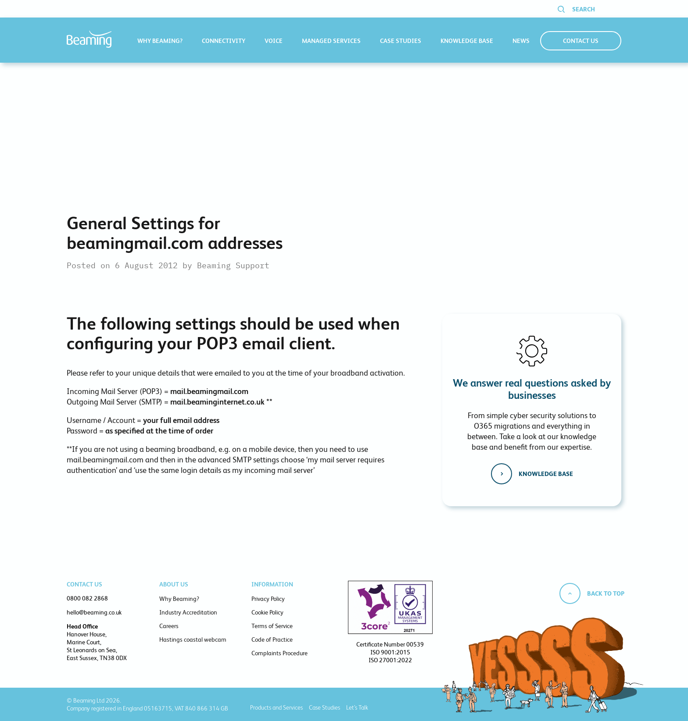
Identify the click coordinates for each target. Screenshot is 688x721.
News (521, 40)
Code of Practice (272, 639)
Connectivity (223, 40)
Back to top (605, 593)
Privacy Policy (268, 598)
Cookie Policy (267, 612)
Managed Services (331, 40)
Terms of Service (272, 625)
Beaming (89, 39)
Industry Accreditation (188, 612)
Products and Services (276, 707)
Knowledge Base (467, 40)
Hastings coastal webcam (192, 639)
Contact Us (580, 40)
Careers (169, 625)
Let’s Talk (357, 707)
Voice (274, 40)
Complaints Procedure (279, 653)
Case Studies (400, 40)
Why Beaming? (160, 40)
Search (583, 9)
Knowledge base (546, 473)
